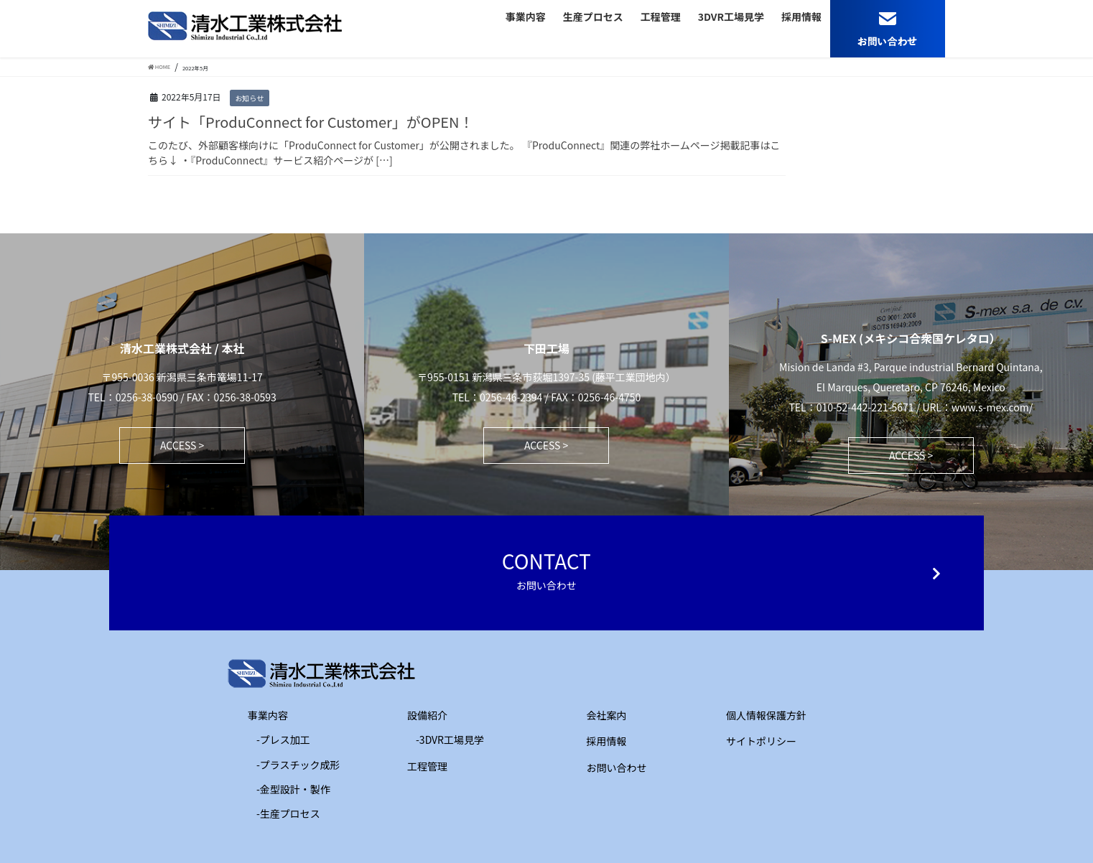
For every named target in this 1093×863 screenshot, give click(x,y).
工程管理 (417, 766)
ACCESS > (182, 445)
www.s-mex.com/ (992, 407)
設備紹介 (417, 715)
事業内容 (258, 715)
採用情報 (607, 741)
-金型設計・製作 (293, 789)
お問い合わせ (617, 767)
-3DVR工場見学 (450, 739)
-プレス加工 (283, 739)
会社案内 (607, 715)
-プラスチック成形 (298, 764)
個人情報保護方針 (766, 715)
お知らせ (249, 98)
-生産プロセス (288, 813)
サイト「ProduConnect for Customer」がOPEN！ (311, 121)
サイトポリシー (761, 741)
